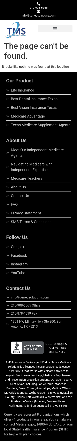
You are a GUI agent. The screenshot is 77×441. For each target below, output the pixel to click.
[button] (55, 28)
